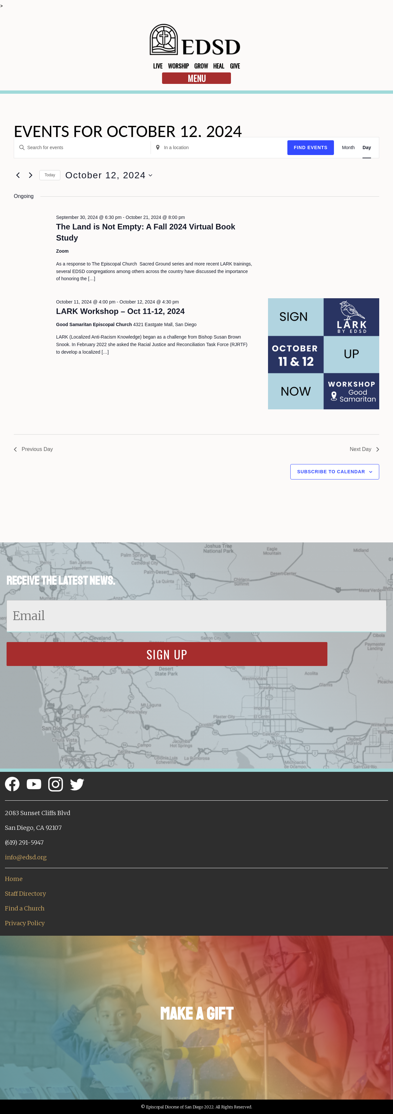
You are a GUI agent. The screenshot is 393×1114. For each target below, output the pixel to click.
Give (235, 66)
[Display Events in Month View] (348, 147)
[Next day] (30, 175)
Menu (197, 78)
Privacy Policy (25, 923)
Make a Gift (196, 1014)
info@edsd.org (26, 857)
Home (14, 879)
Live (157, 66)
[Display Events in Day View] (366, 147)
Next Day (364, 449)
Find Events (311, 147)
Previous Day (33, 449)
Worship (178, 66)
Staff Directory (25, 893)
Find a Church (25, 908)
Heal (218, 66)
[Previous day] (18, 175)
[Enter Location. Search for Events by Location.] (219, 147)
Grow (201, 66)
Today (50, 175)
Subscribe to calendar (331, 471)
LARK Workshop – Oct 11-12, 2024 (120, 311)
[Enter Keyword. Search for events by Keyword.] (82, 147)
